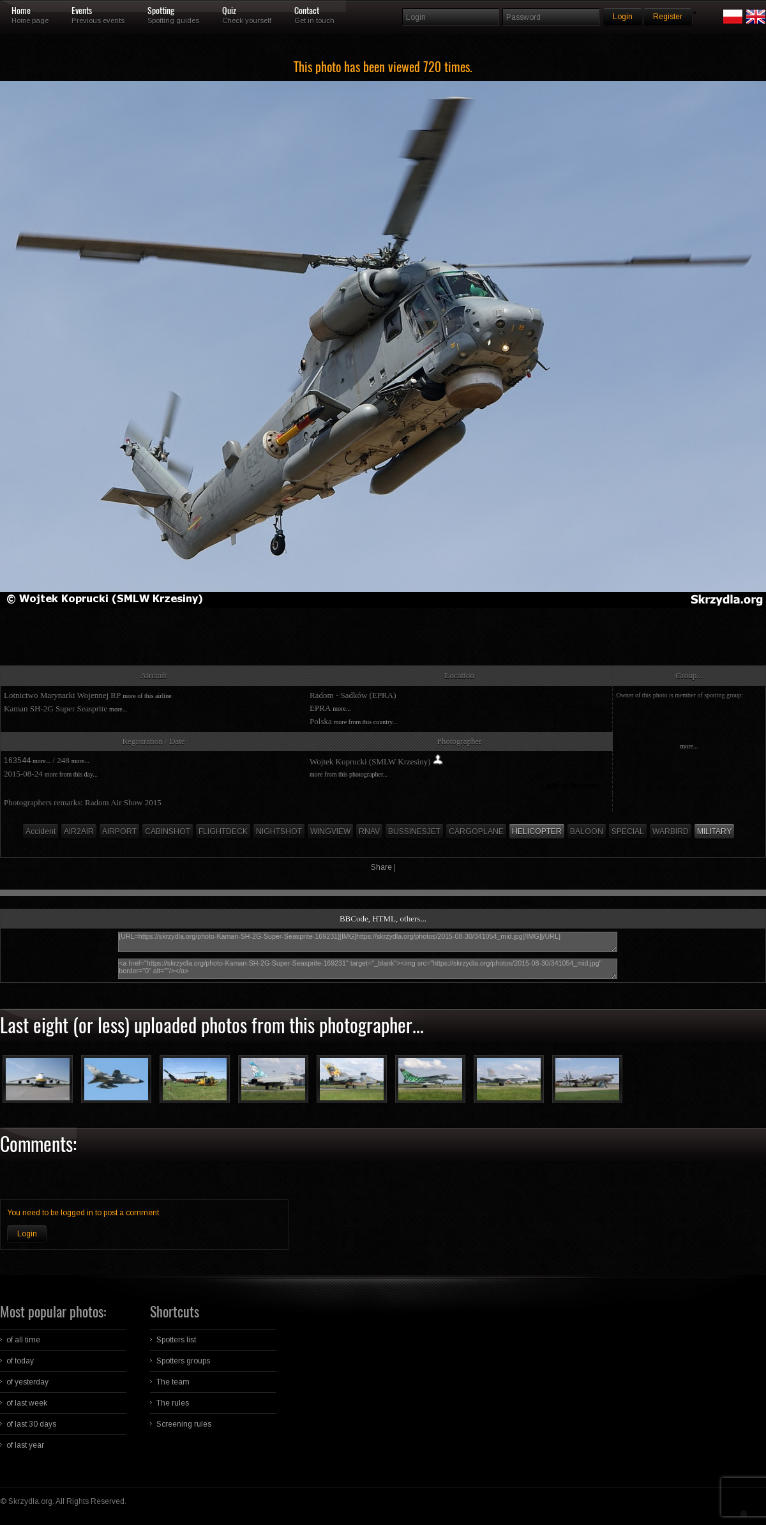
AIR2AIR (79, 831)
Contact (306, 11)
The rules (172, 1403)
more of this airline (147, 695)
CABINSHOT (167, 831)
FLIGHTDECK (223, 831)
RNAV (369, 831)
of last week (26, 1403)
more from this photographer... (348, 774)
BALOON (586, 831)
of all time (23, 1339)
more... (118, 709)
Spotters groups (183, 1360)
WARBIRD (670, 831)
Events (81, 11)
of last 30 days (31, 1424)
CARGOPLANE (476, 831)
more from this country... (365, 721)
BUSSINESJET (414, 831)
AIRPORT (119, 831)
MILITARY (714, 831)
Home (21, 11)
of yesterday (27, 1381)
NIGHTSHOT (279, 831)
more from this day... (71, 774)
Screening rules (183, 1424)
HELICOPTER (537, 831)
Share (381, 867)
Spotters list (176, 1339)
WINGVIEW (330, 831)
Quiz (229, 11)
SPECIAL (628, 831)
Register (667, 16)
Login (27, 1233)
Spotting (160, 11)
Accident (41, 831)
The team (173, 1381)
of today (20, 1360)
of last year (25, 1445)
